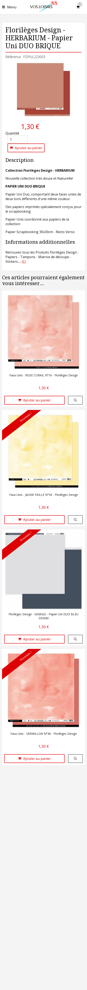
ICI (24, 261)
